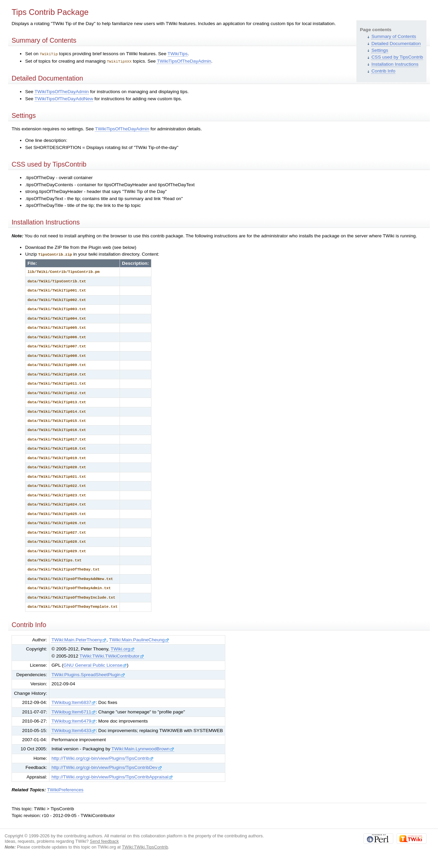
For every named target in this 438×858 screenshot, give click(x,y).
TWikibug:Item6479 (73, 720)
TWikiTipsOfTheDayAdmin (184, 60)
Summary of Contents (393, 36)
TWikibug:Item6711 (73, 710)
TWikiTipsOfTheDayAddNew (64, 98)
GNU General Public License (95, 664)
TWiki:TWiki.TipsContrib (145, 846)
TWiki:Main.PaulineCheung (139, 638)
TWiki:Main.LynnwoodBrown (142, 747)
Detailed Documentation (396, 43)
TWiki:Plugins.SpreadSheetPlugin (88, 673)
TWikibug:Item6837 (73, 701)
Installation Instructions (394, 64)
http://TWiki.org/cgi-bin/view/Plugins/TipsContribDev (106, 766)
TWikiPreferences (65, 788)
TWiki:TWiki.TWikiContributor (112, 655)
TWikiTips (178, 53)
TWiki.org (123, 647)
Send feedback (104, 840)
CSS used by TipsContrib (397, 57)
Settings (379, 50)
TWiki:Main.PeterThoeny (78, 638)
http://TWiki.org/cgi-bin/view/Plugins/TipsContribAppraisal (112, 775)
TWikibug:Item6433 (73, 729)
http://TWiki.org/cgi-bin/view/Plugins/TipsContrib (102, 757)
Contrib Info (383, 70)
